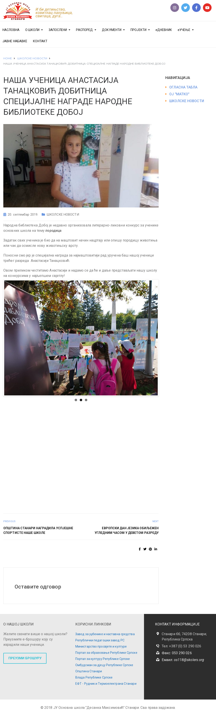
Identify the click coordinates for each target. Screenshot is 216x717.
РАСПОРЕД (84, 30)
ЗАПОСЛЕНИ (58, 30)
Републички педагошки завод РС (100, 640)
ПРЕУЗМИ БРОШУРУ (24, 658)
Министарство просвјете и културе (101, 646)
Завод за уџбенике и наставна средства (105, 634)
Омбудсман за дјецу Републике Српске (104, 665)
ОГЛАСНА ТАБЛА (183, 87)
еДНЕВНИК (164, 30)
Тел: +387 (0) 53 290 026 (181, 646)
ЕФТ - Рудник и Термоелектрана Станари (105, 683)
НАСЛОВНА (10, 30)
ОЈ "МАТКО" (179, 94)
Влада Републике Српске (94, 677)
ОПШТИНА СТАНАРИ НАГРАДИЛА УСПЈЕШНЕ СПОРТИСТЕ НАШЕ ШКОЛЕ (38, 530)
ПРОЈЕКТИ (138, 30)
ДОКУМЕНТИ (111, 30)
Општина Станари (88, 671)
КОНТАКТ (40, 41)
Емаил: (183, 660)
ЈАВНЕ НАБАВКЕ (14, 41)
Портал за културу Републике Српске (102, 659)
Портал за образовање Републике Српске (106, 652)
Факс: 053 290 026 (177, 653)
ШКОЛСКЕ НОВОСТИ (63, 215)
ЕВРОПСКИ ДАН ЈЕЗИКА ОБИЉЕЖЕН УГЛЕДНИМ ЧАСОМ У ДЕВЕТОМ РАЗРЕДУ (127, 530)
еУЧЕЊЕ (184, 30)
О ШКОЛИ (32, 30)
